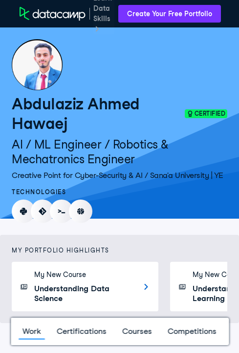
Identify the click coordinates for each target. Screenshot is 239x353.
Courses (137, 331)
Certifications (81, 331)
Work (31, 331)
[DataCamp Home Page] (53, 14)
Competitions (191, 331)
